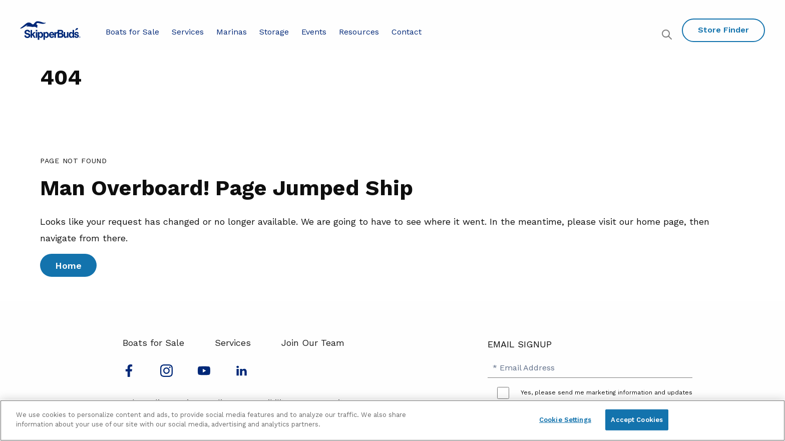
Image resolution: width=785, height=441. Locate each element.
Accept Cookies (637, 419)
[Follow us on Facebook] (129, 373)
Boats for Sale (132, 32)
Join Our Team (312, 342)
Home (68, 265)
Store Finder (723, 30)
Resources (359, 32)
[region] (392, 420)
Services (188, 32)
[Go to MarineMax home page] (50, 30)
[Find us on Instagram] (166, 373)
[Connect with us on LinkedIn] (241, 373)
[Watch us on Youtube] (204, 373)
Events (313, 32)
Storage (274, 32)
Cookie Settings (565, 419)
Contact (406, 32)
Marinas (231, 32)
